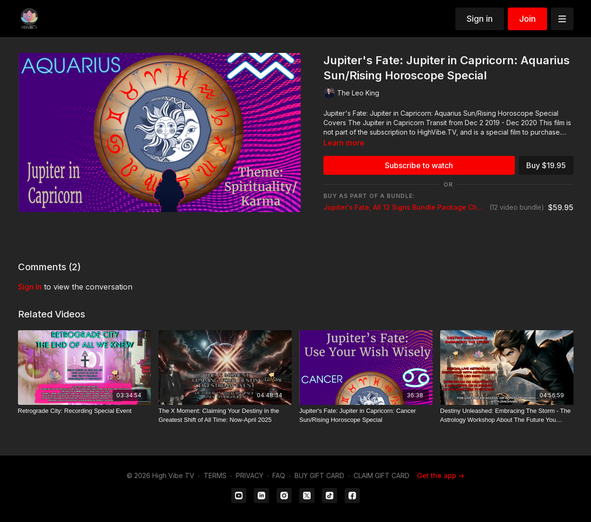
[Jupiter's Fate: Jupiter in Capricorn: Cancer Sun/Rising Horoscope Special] (366, 415)
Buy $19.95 (546, 165)
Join (527, 19)
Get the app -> (440, 475)
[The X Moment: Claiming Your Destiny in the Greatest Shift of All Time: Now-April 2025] (225, 415)
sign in (30, 286)
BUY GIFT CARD (319, 475)
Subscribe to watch (419, 165)
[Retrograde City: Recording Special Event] (84, 411)
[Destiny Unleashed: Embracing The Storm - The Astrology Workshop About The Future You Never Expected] (507, 415)
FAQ (278, 475)
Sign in (480, 19)
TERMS (215, 475)
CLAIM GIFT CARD (381, 475)
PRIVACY (249, 475)
